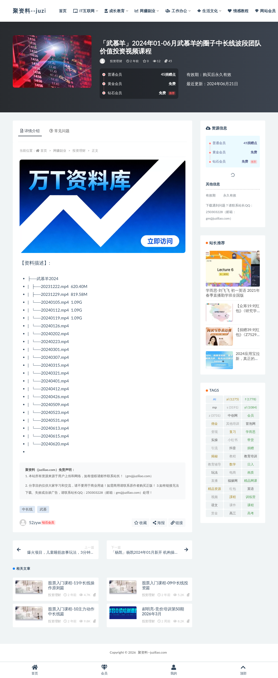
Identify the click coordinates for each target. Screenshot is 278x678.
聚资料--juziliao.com (152, 653)
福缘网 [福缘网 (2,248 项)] (233, 481)
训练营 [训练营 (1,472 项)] (250, 498)
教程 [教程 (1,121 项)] (232, 457)
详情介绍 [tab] (30, 130)
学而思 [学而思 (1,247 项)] (250, 433)
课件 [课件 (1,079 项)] (232, 506)
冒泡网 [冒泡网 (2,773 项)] (250, 424)
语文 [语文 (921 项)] (214, 506)
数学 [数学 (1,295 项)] (232, 465)
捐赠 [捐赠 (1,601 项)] (250, 449)
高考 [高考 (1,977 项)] (250, 514)
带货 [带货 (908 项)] (250, 441)
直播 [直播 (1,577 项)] (214, 481)
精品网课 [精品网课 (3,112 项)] (250, 481)
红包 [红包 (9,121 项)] (232, 490)
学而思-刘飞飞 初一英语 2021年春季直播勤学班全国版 (233, 292)
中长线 (27, 509)
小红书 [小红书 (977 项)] (233, 441)
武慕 (43, 509)
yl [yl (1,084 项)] (250, 407)
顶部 (243, 670)
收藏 (140, 522)
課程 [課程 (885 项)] (232, 498)
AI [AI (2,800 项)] (214, 400)
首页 (43, 150)
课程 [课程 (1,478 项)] (250, 506)
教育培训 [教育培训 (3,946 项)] (250, 457)
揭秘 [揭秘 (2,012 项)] (214, 457)
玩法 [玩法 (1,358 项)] (214, 473)
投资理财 (116, 61)
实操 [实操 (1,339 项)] (214, 441)
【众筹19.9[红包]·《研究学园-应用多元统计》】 (248, 313)
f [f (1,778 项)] (250, 399)
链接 (177, 522)
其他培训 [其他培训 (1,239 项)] (232, 424)
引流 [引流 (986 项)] (214, 449)
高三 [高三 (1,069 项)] (232, 514)
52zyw (37, 522)
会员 (104, 670)
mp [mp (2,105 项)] (214, 408)
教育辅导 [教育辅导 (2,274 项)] (214, 465)
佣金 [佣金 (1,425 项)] (214, 424)
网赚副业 (59, 150)
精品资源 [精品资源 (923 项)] (214, 490)
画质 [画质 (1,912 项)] (250, 473)
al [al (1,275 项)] (232, 399)
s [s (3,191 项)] (232, 407)
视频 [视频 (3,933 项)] (214, 498)
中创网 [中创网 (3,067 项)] (233, 416)
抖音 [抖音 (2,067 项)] (232, 449)
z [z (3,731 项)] (214, 415)
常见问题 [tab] (59, 130)
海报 (159, 522)
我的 (173, 670)
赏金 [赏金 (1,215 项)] (214, 514)
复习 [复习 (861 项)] (232, 433)
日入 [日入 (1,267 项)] (250, 465)
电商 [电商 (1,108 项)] (232, 473)
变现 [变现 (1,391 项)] (214, 433)
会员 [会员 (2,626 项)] (250, 416)
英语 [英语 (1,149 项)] (250, 490)
